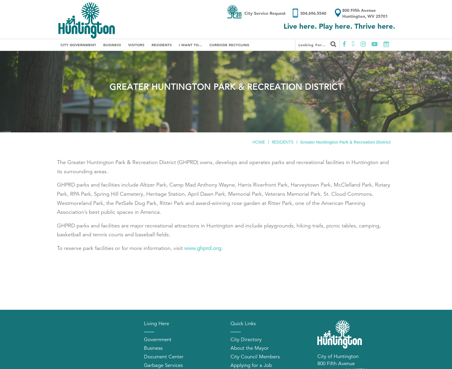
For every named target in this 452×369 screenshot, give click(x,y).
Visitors (136, 44)
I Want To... (190, 44)
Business (112, 44)
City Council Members (255, 357)
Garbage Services (163, 365)
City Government (78, 44)
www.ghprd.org (202, 248)
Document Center (164, 357)
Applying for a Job (251, 365)
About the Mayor (249, 348)
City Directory (246, 339)
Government (157, 339)
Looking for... (317, 44)
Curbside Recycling (229, 44)
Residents (162, 44)
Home (258, 142)
